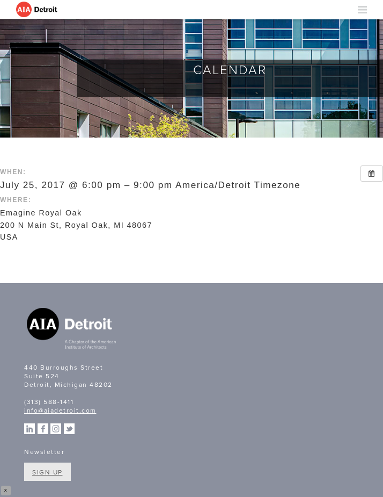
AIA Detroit (37, 10)
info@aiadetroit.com (60, 410)
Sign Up (47, 472)
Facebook (43, 428)
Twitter (69, 428)
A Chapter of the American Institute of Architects (72, 330)
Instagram (55, 428)
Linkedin (29, 428)
